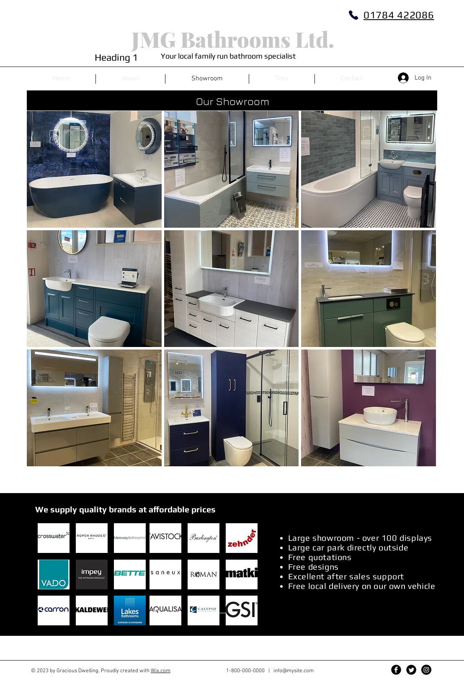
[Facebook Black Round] (396, 670)
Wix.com (160, 671)
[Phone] (353, 15)
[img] (94, 169)
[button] (54, 538)
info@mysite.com (293, 671)
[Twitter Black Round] (411, 670)
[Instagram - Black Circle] (426, 670)
